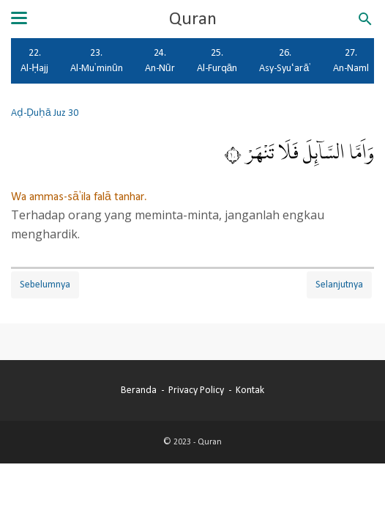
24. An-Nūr (160, 60)
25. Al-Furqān (217, 60)
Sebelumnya (45, 284)
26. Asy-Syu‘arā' (285, 60)
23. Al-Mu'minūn (96, 60)
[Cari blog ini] (365, 19)
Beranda (139, 390)
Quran (193, 19)
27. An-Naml (351, 60)
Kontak (250, 390)
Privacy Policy (196, 390)
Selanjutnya (339, 284)
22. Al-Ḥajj (34, 60)
